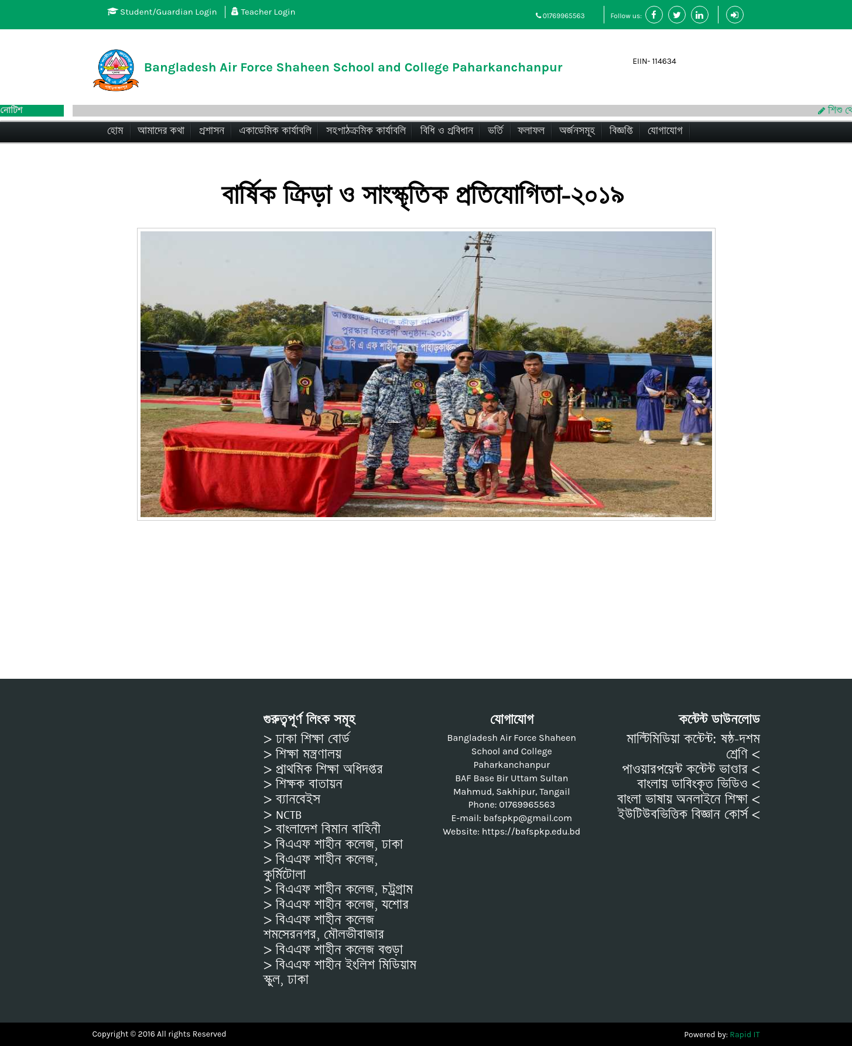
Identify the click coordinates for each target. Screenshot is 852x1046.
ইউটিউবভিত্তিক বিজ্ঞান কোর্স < (689, 814)
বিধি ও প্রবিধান (446, 131)
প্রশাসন (211, 131)
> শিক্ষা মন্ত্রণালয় (302, 754)
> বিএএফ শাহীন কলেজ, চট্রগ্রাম (338, 889)
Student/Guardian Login (162, 11)
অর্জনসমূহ (577, 131)
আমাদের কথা (161, 131)
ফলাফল (531, 131)
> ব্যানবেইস (292, 799)
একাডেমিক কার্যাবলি (275, 131)
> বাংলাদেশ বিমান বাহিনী (322, 829)
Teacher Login (263, 11)
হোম (115, 131)
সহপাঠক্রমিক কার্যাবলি (366, 131)
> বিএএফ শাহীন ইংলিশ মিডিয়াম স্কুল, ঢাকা (340, 972)
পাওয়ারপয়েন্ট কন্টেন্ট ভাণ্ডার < (691, 769)
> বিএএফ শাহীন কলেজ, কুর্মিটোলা (321, 867)
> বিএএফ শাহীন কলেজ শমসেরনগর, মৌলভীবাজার (324, 927)
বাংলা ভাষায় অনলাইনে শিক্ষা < (688, 799)
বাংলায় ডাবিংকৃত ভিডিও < (698, 784)
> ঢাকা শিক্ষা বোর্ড (307, 739)
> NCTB (283, 814)
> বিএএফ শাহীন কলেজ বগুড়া (333, 950)
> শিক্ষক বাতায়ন (303, 784)
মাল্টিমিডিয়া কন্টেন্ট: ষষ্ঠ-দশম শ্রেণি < (693, 746)
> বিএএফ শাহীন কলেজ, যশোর (336, 904)
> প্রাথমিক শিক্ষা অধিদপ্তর (323, 769)
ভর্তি (495, 131)
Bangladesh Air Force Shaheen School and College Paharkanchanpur (353, 67)
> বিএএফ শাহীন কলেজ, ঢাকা (333, 844)
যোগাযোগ (665, 131)
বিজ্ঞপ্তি (621, 131)
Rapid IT (744, 1035)
